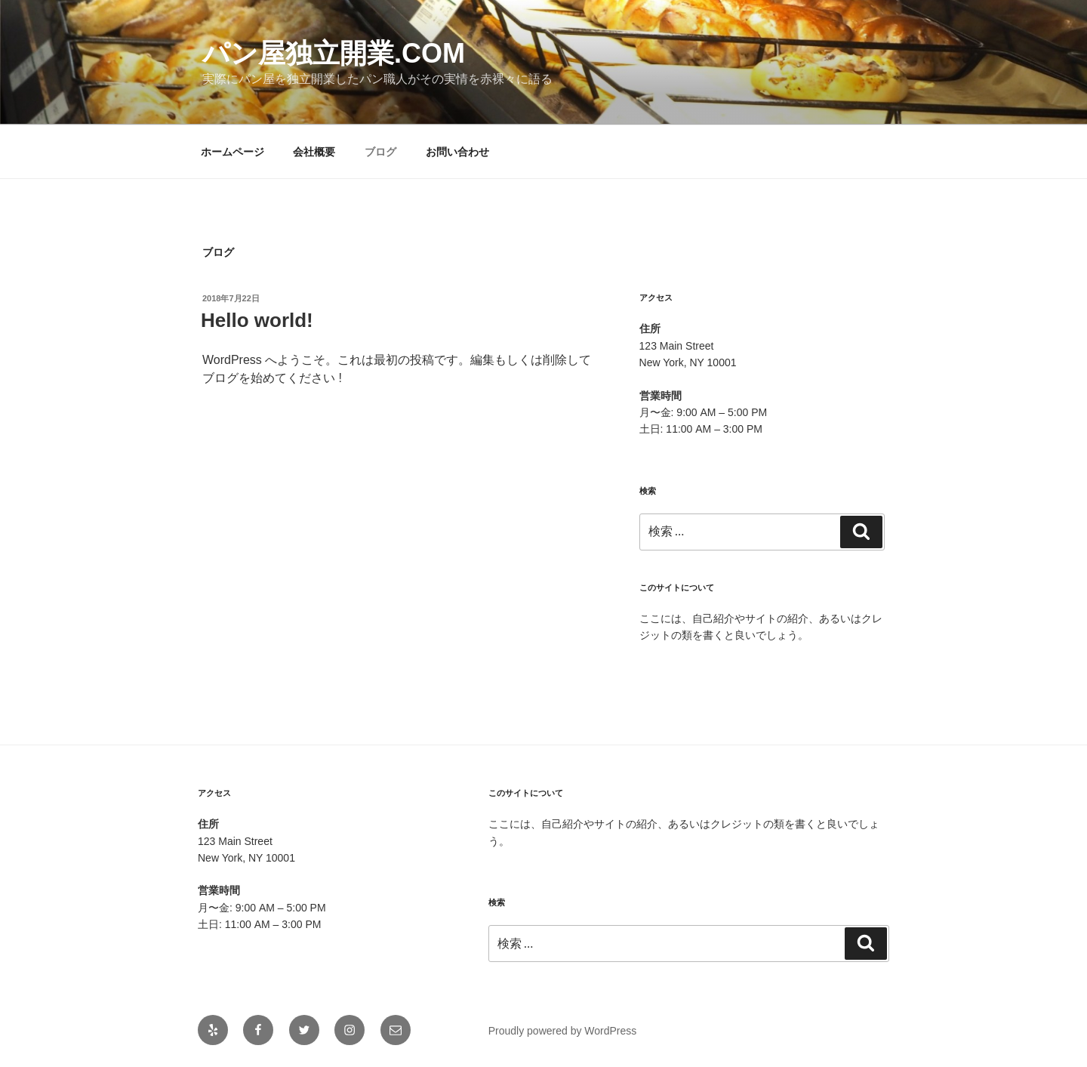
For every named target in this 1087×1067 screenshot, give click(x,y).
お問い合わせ (457, 152)
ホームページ (232, 152)
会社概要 (314, 152)
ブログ (380, 152)
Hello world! (257, 320)
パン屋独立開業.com (333, 53)
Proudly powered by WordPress (562, 1031)
